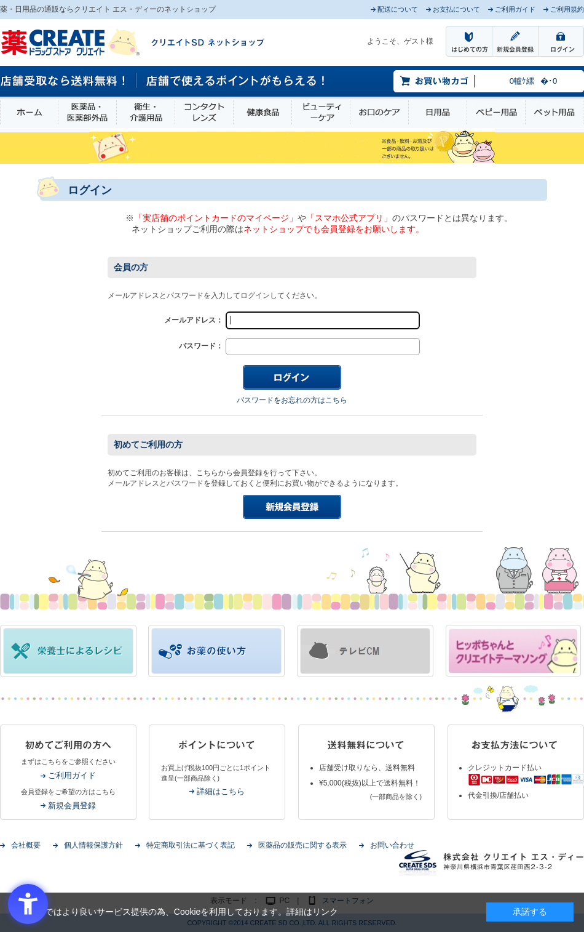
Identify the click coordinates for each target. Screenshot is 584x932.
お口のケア (379, 112)
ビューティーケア (321, 112)
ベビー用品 (496, 112)
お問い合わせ (392, 845)
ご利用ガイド (72, 775)
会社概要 (26, 845)
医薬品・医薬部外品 (87, 112)
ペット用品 (554, 112)
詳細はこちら (221, 791)
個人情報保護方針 (93, 845)
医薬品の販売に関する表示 (302, 845)
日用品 (438, 112)
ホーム (29, 112)
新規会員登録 (72, 805)
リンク (325, 912)
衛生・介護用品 (146, 112)
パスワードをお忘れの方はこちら (292, 400)
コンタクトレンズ (204, 112)
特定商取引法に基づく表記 (190, 845)
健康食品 (262, 112)
